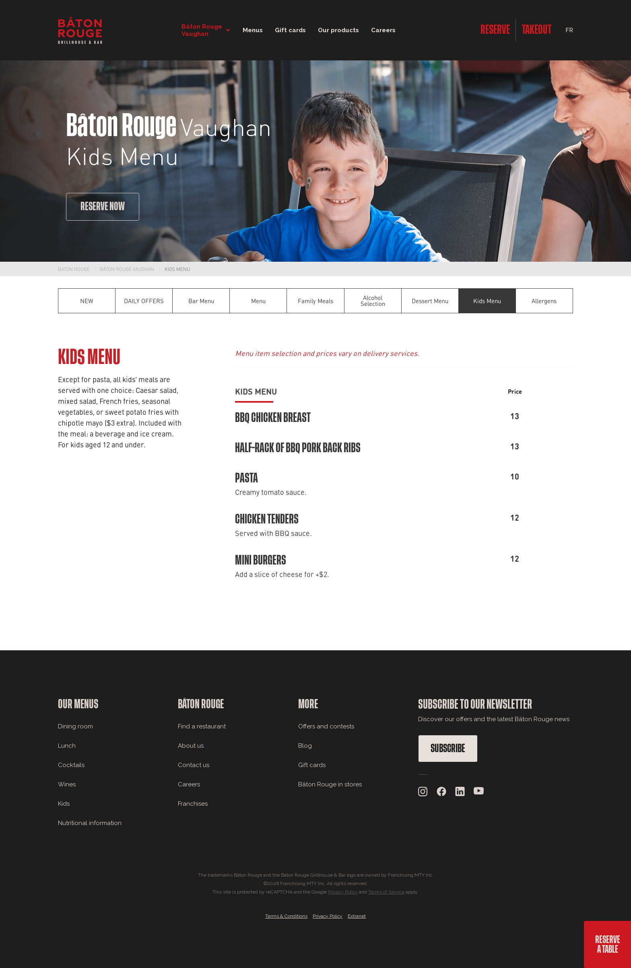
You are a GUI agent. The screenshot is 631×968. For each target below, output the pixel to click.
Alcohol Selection (373, 301)
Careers (383, 30)
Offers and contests (326, 726)
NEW (86, 301)
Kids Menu (177, 269)
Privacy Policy (343, 892)
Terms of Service (386, 892)
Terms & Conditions (286, 916)
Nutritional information (90, 823)
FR (569, 30)
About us (191, 745)
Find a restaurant (202, 726)
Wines (67, 784)
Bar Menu (201, 301)
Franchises (193, 803)
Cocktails (71, 765)
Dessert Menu (430, 301)
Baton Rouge (74, 269)
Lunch (67, 745)
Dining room (75, 726)
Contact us (193, 765)
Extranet (357, 916)
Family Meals (315, 301)
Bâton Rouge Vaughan (127, 269)
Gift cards (312, 765)
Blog (305, 745)
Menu (258, 301)
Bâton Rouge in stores (330, 784)
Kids (64, 803)
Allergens (544, 301)
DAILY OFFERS (144, 301)
